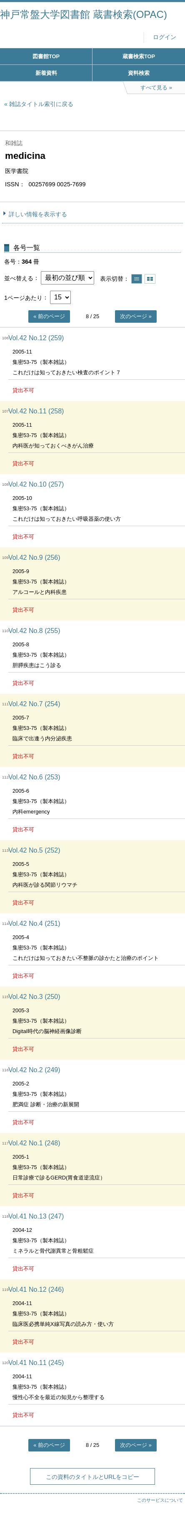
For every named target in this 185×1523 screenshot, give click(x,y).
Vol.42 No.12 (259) (36, 337)
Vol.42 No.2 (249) (34, 1069)
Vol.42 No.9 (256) (34, 557)
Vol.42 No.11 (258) (36, 411)
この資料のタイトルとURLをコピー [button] (93, 1477)
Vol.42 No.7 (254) (34, 703)
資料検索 (139, 73)
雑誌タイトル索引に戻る (41, 104)
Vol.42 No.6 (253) (34, 777)
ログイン (164, 37)
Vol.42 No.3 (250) (34, 996)
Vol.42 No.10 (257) (36, 484)
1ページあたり (23, 297)
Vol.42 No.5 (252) (34, 850)
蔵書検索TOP (138, 56)
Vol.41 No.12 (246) (36, 1289)
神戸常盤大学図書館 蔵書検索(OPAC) (83, 14)
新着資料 (46, 73)
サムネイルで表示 (150, 279)
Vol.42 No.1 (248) (34, 1143)
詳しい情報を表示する (38, 214)
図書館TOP (46, 56)
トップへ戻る (170, 1500)
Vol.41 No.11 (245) (36, 1362)
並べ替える (18, 277)
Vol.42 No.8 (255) (34, 630)
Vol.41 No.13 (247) (36, 1216)
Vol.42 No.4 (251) (34, 923)
